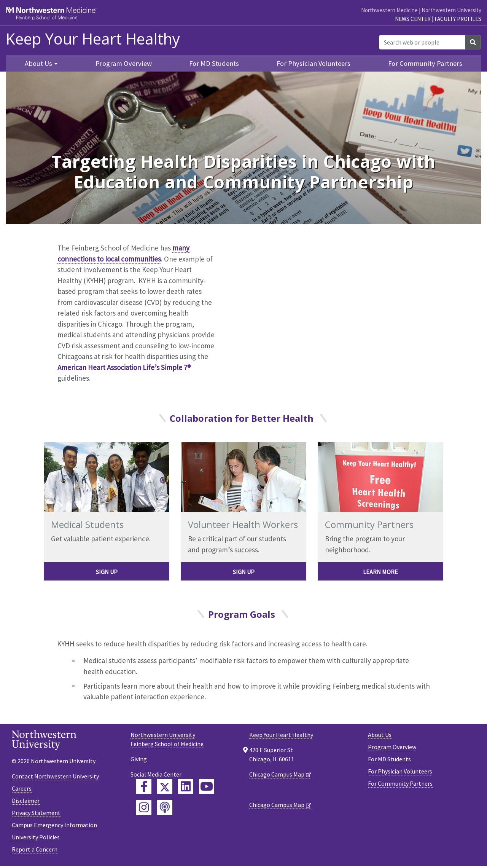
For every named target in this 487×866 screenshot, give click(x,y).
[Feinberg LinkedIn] (185, 786)
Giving (139, 759)
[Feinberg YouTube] (206, 786)
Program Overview (123, 63)
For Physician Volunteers (313, 63)
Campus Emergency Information (54, 825)
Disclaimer (26, 800)
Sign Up (107, 572)
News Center (413, 18)
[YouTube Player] (323, 312)
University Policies (36, 837)
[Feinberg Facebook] (143, 786)
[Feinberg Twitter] (164, 786)
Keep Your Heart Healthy (93, 38)
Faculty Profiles (457, 18)
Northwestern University (451, 10)
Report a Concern (34, 849)
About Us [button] (38, 63)
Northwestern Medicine (389, 10)
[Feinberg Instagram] (143, 807)
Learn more (380, 572)
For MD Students (214, 63)
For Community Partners (425, 63)
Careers (22, 788)
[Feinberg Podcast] (164, 807)
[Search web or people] (422, 42)
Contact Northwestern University (55, 776)
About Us (380, 734)
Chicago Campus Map (276, 774)
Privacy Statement (36, 813)
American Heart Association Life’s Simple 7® (124, 367)
